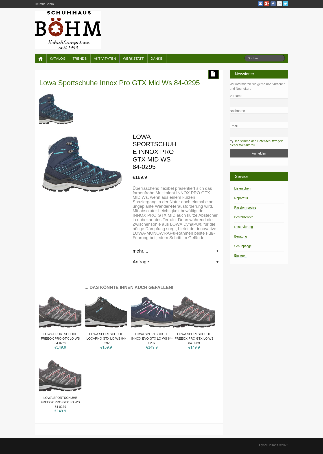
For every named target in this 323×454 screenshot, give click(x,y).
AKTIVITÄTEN (105, 58)
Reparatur (241, 198)
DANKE (157, 58)
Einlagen (240, 255)
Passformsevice (245, 207)
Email (234, 126)
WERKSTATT (133, 58)
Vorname (236, 96)
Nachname (237, 111)
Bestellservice (243, 217)
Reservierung (243, 227)
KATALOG (57, 58)
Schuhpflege (243, 246)
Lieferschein (242, 188)
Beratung (240, 236)
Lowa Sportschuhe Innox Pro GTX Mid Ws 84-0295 (119, 83)
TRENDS (79, 58)
